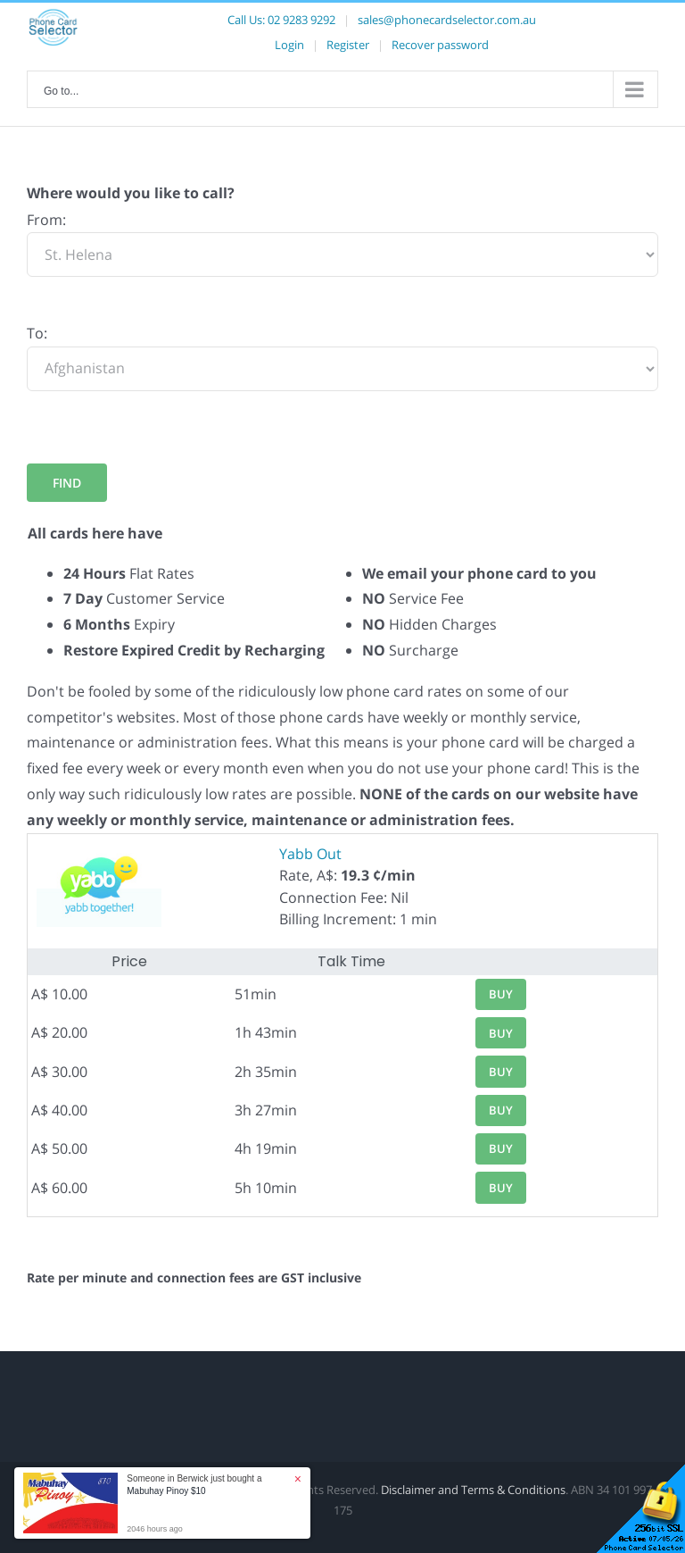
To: (37, 333)
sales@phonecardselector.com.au (447, 20)
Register (347, 45)
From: (46, 220)
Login (289, 45)
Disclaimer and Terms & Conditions (473, 1490)
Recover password (440, 45)
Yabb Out (310, 854)
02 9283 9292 (301, 20)
